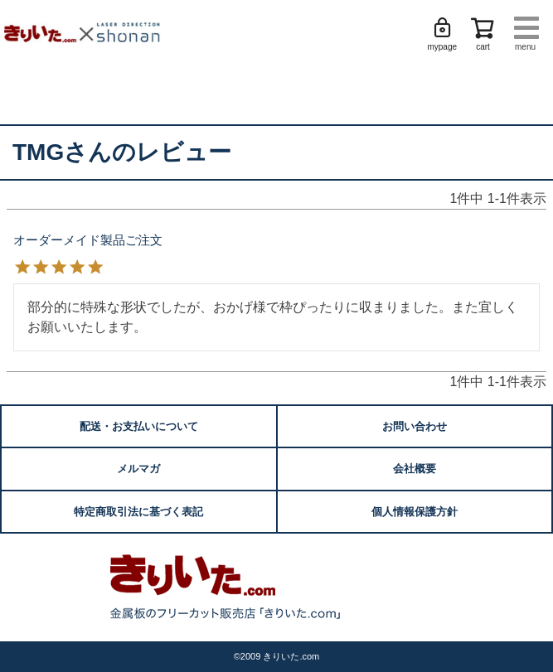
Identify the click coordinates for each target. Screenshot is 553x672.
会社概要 (414, 468)
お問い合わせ (414, 426)
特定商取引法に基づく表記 (138, 511)
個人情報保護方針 (414, 511)
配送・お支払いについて (139, 426)
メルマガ (138, 468)
